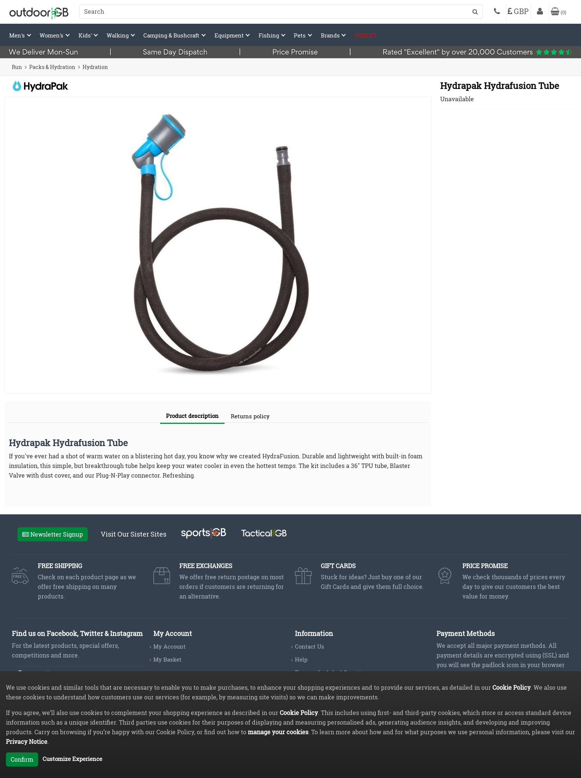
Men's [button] (17, 35)
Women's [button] (52, 35)
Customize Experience (72, 758)
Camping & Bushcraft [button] (172, 35)
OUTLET (365, 35)
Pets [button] (300, 35)
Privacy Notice (26, 741)
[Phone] (497, 12)
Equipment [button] (230, 35)
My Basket (167, 659)
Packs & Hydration (52, 66)
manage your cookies (278, 732)
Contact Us (309, 646)
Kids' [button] (86, 35)
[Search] (281, 11)
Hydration (95, 66)
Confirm (22, 759)
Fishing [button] (269, 35)
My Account (169, 646)
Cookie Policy (511, 687)
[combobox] (281, 11)
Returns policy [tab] (250, 416)
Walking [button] (118, 35)
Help (301, 659)
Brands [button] (331, 35)
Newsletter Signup (52, 534)
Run (17, 66)
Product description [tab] (192, 415)
